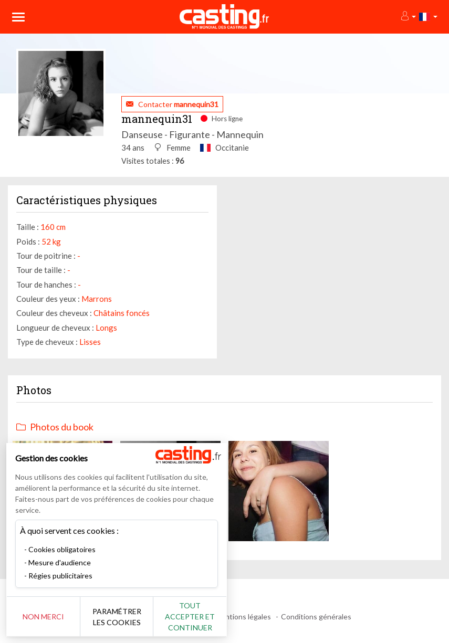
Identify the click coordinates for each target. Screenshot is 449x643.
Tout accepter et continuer (190, 616)
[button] (407, 17)
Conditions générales (316, 616)
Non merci (43, 616)
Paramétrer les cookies (116, 617)
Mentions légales (243, 616)
